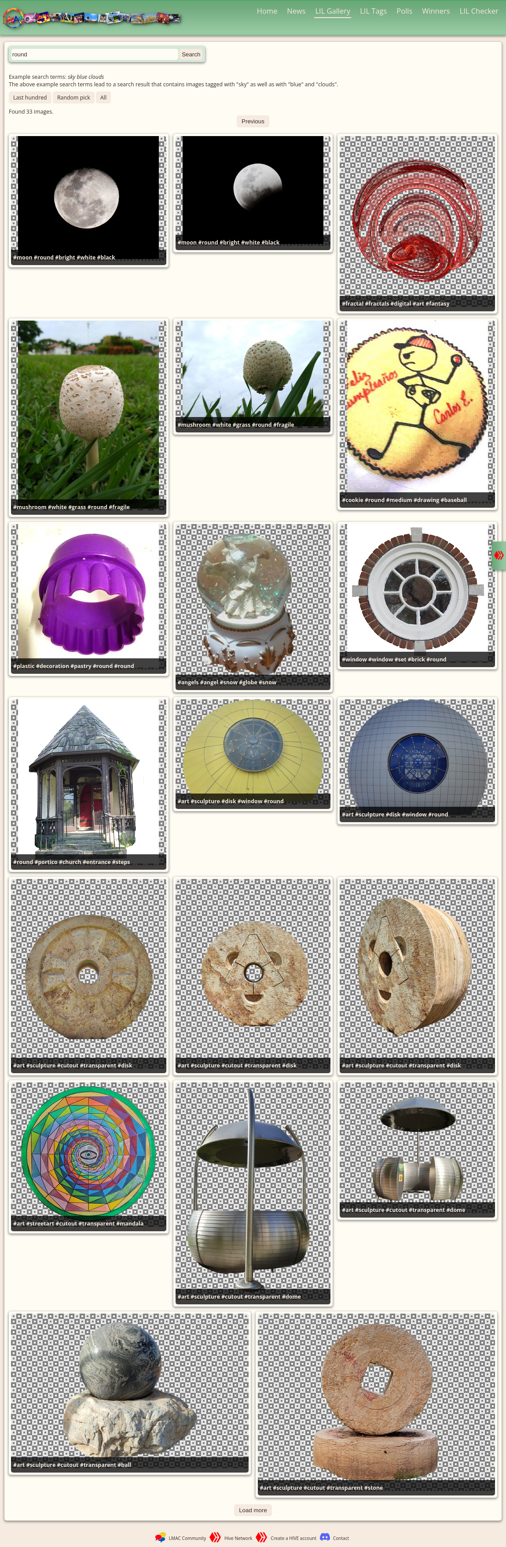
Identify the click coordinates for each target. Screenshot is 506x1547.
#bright (65, 257)
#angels (188, 682)
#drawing (426, 500)
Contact (341, 1538)
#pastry (80, 666)
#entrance (97, 862)
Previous (253, 121)
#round (44, 257)
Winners (436, 11)
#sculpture (205, 801)
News (296, 11)
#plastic (24, 666)
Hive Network (238, 1538)
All (103, 97)
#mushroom (30, 507)
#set (401, 659)
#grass (77, 507)
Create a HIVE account (293, 1538)
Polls (404, 11)
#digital (401, 303)
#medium (399, 500)
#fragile (119, 507)
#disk (228, 801)
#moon (23, 257)
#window (354, 659)
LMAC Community (187, 1538)
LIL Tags (373, 11)
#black (106, 257)
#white (86, 257)
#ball (124, 1465)
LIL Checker (479, 11)
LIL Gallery (332, 11)
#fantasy (437, 303)
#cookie (352, 500)
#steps (121, 862)
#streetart (40, 1223)
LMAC (95, 18)
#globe (248, 682)
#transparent (98, 1065)
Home (267, 11)
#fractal (352, 303)
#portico (46, 862)
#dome (291, 1296)
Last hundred (30, 97)
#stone (373, 1488)
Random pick (73, 97)
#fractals (377, 303)
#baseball (454, 500)
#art (418, 303)
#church (70, 862)
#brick (416, 659)
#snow (229, 682)
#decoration (52, 666)
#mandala (129, 1223)
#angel (209, 682)
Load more (253, 1510)
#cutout (67, 1065)
